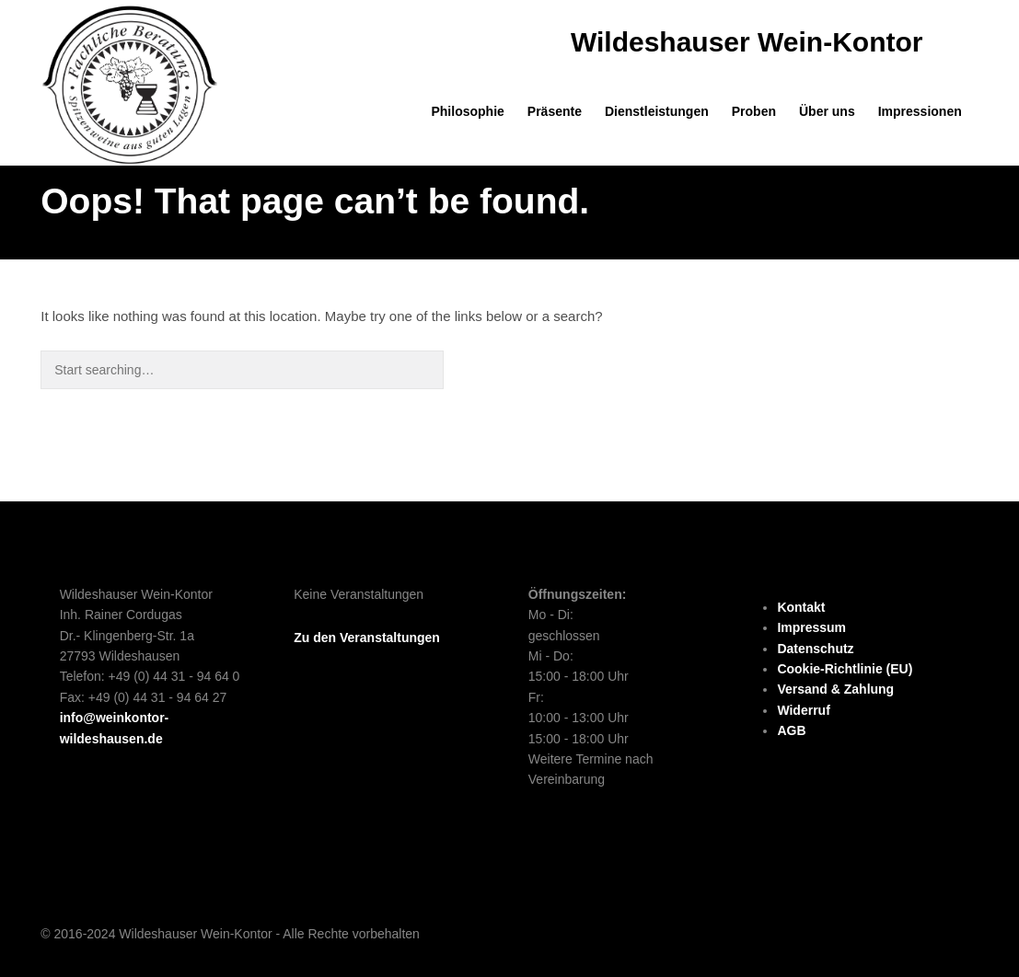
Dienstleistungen (657, 111)
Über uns (827, 111)
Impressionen (920, 111)
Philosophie (467, 111)
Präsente (554, 111)
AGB (791, 730)
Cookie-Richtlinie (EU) (844, 668)
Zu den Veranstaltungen (367, 637)
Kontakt (801, 607)
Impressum (811, 627)
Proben (754, 111)
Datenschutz (815, 648)
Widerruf (803, 710)
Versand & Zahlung (835, 689)
